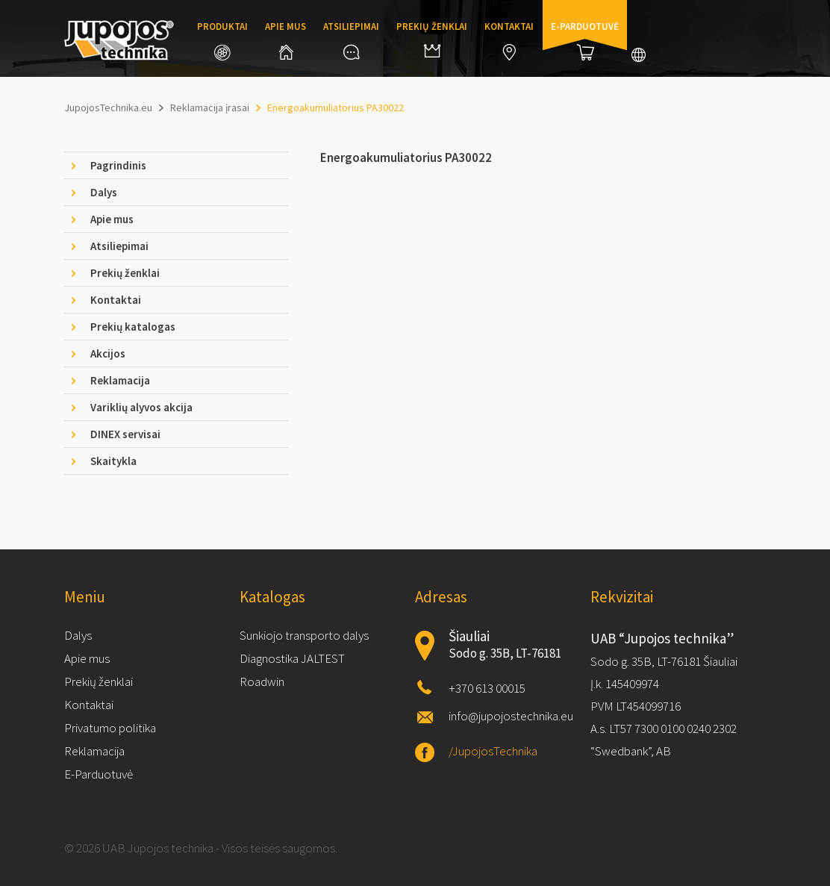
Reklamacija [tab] (120, 380)
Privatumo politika (110, 728)
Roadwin (262, 681)
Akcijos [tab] (107, 353)
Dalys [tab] (103, 192)
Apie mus (285, 40)
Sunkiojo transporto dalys (304, 635)
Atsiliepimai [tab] (119, 246)
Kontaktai (509, 40)
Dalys (78, 635)
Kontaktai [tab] (115, 300)
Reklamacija (94, 751)
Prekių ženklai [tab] (125, 273)
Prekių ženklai (431, 38)
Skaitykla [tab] (113, 461)
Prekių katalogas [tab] (132, 326)
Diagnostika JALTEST (292, 658)
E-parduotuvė (585, 40)
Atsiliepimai (351, 40)
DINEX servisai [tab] (125, 434)
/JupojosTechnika (493, 751)
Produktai (222, 40)
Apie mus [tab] (112, 219)
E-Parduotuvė (98, 774)
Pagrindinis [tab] (118, 165)
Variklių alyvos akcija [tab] (141, 407)
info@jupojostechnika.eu (511, 716)
